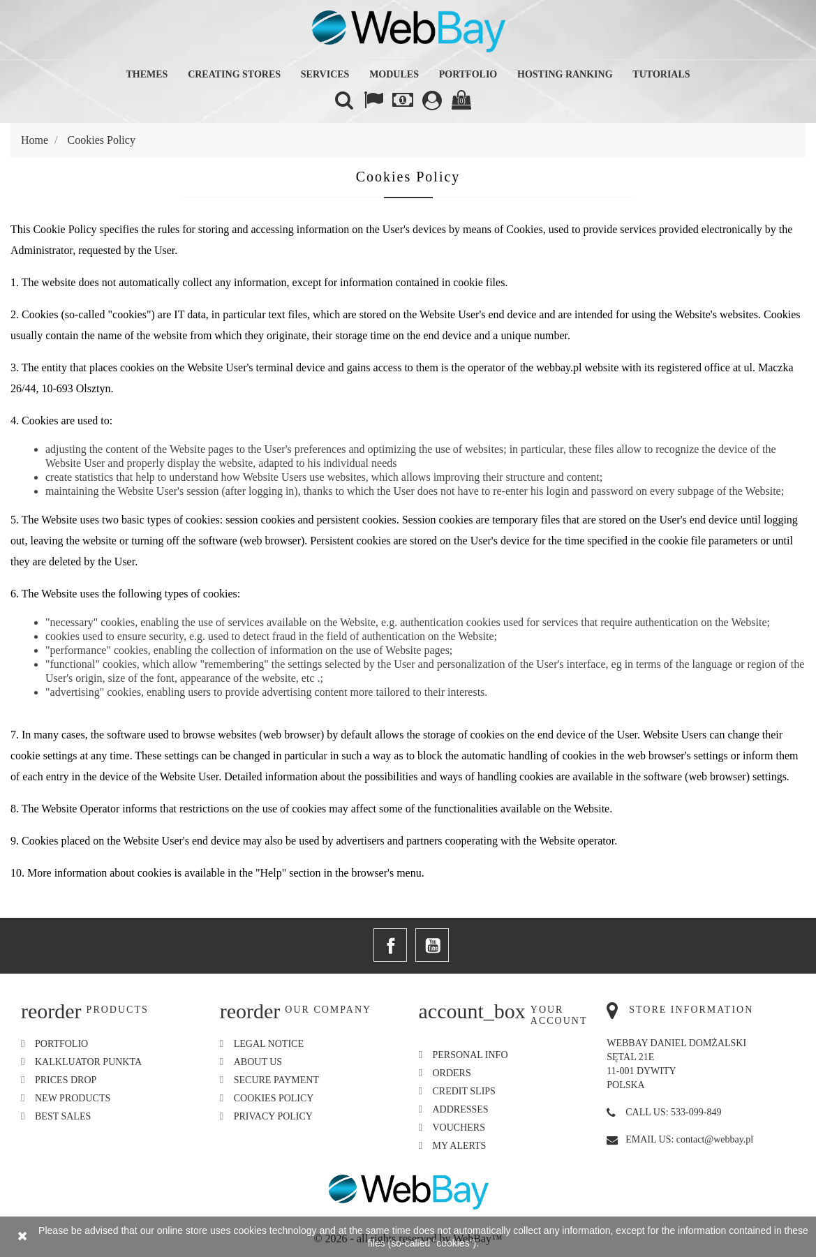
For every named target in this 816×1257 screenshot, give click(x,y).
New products (72, 1098)
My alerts (460, 1145)
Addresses (461, 1109)
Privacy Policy (273, 1116)
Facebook (390, 945)
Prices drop (65, 1080)
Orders (452, 1073)
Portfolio (468, 74)
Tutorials (661, 74)
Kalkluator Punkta (88, 1062)
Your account (559, 1014)
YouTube (432, 945)
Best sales (63, 1116)
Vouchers (459, 1127)
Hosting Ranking (565, 74)
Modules (394, 74)
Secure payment (276, 1080)
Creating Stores (234, 74)
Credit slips (464, 1091)
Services (325, 74)
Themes (147, 74)
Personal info (470, 1055)
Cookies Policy (274, 1098)
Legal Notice (269, 1044)
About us (258, 1062)
